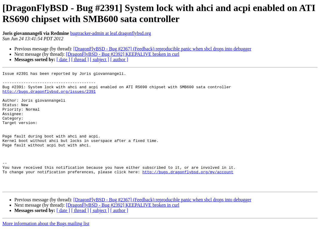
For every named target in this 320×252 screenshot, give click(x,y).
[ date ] (63, 59)
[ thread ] (80, 59)
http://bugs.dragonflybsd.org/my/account (187, 192)
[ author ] (119, 59)
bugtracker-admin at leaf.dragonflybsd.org (110, 33)
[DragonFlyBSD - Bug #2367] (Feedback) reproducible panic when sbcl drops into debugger (162, 48)
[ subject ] (99, 59)
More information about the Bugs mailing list (45, 246)
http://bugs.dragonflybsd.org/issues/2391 (49, 95)
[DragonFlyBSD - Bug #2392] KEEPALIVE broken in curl (122, 54)
